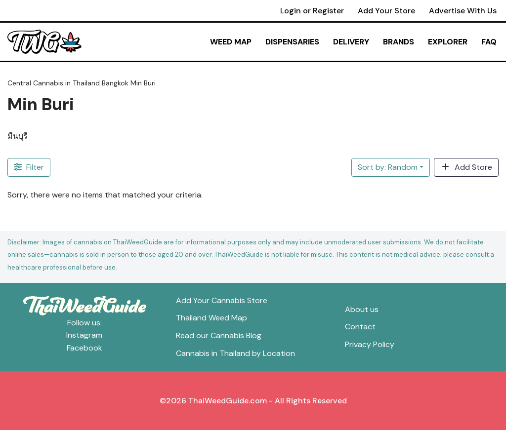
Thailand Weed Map (211, 318)
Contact (360, 326)
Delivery (351, 42)
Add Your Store (386, 10)
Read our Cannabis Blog (218, 335)
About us (362, 309)
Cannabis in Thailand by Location (235, 353)
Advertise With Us (463, 10)
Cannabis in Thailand (66, 82)
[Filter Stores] (28, 167)
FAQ (489, 42)
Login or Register (312, 10)
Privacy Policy (369, 344)
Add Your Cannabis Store (221, 300)
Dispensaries (292, 42)
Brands (398, 42)
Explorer (447, 42)
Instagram (84, 335)
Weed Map (231, 42)
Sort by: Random (388, 167)
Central (19, 82)
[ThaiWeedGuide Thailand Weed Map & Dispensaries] (44, 42)
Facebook (84, 348)
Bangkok (115, 82)
